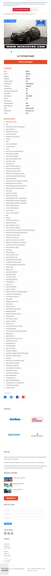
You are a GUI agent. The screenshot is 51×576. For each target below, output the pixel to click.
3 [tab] (15, 51)
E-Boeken (36, 571)
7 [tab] (23, 51)
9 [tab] (27, 51)
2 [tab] (13, 51)
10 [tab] (29, 51)
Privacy (43, 569)
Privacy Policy (15, 5)
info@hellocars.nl (8, 559)
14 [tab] (37, 51)
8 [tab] (25, 51)
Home (29, 569)
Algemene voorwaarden (36, 569)
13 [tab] (35, 51)
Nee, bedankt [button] (35, 9)
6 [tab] (21, 51)
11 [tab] (31, 51)
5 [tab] (19, 51)
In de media (30, 571)
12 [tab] (33, 51)
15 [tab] (39, 51)
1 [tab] (11, 51)
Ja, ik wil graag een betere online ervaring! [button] (21, 9)
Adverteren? (11, 498)
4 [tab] (17, 51)
